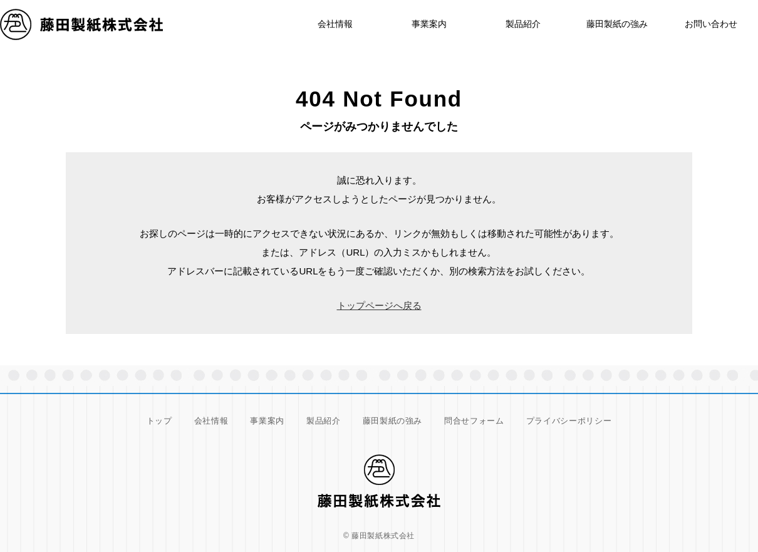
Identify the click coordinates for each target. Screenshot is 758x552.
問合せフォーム (474, 420)
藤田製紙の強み (617, 24)
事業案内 (429, 24)
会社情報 (211, 420)
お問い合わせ (711, 24)
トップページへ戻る (379, 305)
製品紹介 (523, 24)
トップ (159, 420)
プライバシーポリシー (569, 420)
